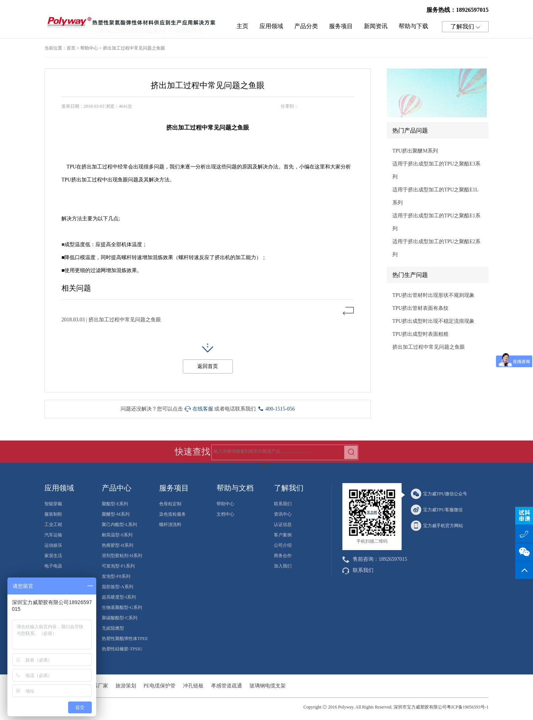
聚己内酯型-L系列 (119, 524)
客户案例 (283, 535)
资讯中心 (283, 514)
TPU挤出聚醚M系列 (415, 151)
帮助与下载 (413, 26)
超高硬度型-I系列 (119, 597)
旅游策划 (125, 686)
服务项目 (341, 26)
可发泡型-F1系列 (118, 566)
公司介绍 (283, 545)
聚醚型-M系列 (116, 514)
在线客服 (199, 409)
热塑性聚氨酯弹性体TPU (133, 24)
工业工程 (53, 524)
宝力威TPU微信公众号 (439, 494)
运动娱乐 (53, 545)
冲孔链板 (193, 686)
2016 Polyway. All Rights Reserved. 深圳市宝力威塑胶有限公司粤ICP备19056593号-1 (408, 707)
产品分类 (306, 26)
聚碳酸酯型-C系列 (119, 617)
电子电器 (53, 566)
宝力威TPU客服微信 (437, 510)
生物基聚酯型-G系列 (122, 607)
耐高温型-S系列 (117, 535)
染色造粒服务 (172, 514)
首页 (71, 48)
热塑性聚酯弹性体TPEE (125, 638)
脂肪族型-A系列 (117, 586)
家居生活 (53, 555)
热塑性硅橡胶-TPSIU (122, 649)
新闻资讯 (376, 26)
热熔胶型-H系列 (117, 545)
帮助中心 (89, 48)
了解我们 (465, 26)
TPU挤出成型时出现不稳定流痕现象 (433, 321)
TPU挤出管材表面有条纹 (420, 308)
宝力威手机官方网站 (437, 525)
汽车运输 (53, 535)
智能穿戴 (53, 503)
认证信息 (283, 524)
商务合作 (283, 555)
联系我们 (283, 503)
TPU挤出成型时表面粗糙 (420, 334)
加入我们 (283, 566)
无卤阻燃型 (113, 628)
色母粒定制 (170, 503)
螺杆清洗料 (170, 524)
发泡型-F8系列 (116, 576)
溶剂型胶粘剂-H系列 (122, 555)
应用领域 (271, 26)
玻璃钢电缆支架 (267, 686)
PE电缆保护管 (159, 686)
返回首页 (207, 366)
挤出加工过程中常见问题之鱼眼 (134, 48)
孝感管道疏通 (226, 686)
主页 (242, 26)
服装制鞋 (53, 514)
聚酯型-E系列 (115, 503)
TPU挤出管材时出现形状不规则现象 (433, 295)
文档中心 (225, 514)
